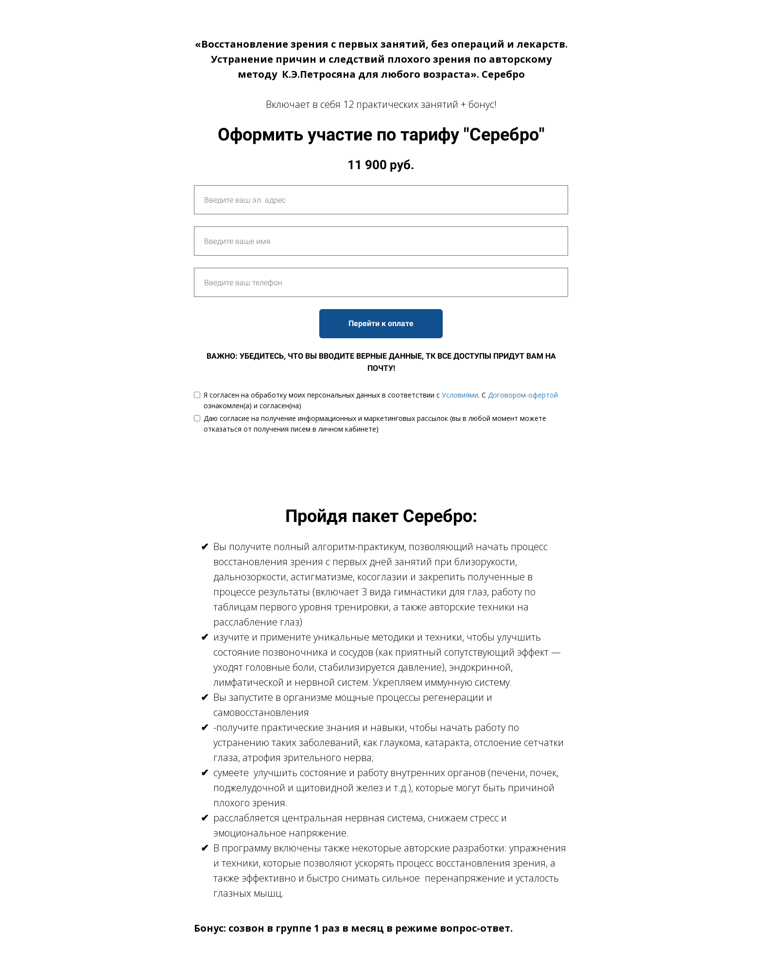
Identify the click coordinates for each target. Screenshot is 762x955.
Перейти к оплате (381, 323)
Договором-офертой (523, 394)
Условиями (460, 394)
